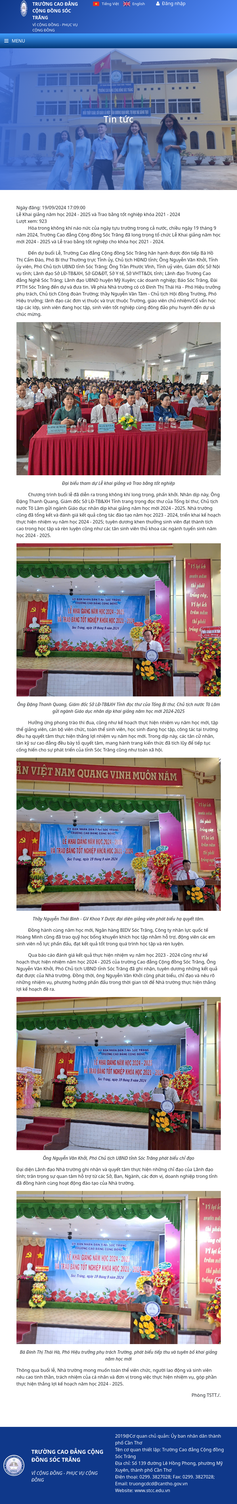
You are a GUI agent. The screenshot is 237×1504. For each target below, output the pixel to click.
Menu (14, 41)
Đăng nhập (174, 3)
